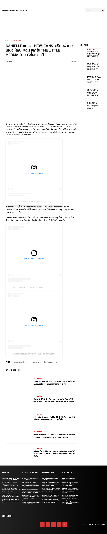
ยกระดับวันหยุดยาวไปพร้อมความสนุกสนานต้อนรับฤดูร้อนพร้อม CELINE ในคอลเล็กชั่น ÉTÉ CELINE (10, 484)
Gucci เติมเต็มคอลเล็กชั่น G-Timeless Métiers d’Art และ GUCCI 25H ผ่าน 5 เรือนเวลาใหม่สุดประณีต (30, 485)
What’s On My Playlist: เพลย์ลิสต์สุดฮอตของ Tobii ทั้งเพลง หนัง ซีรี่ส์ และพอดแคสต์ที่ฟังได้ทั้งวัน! (50, 495)
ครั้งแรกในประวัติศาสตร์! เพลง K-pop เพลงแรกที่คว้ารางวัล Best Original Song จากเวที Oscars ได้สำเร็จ (54, 454)
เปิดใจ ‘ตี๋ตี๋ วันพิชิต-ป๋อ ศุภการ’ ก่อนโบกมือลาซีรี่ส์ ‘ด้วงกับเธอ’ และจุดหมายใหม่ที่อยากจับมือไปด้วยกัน (53, 400)
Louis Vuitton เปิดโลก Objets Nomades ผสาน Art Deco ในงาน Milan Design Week (94, 79)
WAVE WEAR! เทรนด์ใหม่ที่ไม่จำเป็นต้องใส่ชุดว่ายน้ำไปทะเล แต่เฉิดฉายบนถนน (11, 501)
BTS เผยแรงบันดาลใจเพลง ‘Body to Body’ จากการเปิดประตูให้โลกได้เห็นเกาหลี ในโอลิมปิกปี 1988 (50, 501)
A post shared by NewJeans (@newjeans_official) (34, 202)
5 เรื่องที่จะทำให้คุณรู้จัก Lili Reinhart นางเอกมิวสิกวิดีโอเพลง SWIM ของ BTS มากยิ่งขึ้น (54, 418)
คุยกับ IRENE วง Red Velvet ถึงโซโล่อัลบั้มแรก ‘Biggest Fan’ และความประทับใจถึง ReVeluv (51, 490)
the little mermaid (50, 362)
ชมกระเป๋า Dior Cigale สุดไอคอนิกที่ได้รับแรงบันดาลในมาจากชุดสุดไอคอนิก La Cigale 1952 (11, 490)
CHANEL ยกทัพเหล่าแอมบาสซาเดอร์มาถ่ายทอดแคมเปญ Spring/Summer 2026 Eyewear (10, 495)
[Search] (103, 10)
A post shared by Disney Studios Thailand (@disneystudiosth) (34, 287)
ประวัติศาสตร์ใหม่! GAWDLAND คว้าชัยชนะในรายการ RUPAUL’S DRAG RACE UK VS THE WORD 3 (54, 435)
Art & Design (91, 74)
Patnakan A (9, 61)
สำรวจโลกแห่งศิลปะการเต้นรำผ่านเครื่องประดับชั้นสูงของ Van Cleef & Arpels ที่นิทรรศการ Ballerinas (31, 491)
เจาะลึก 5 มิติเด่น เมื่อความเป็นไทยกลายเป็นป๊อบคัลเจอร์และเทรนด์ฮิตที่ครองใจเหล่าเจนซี (93, 54)
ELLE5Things (91, 49)
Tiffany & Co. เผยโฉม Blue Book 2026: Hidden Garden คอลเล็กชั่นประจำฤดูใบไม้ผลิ (31, 478)
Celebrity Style (92, 87)
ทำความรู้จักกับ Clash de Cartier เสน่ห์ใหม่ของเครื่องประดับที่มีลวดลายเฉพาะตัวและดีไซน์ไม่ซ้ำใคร (31, 502)
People (89, 61)
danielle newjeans (20, 362)
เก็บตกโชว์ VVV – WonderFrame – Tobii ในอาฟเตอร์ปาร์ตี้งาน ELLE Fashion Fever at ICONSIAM (70, 497)
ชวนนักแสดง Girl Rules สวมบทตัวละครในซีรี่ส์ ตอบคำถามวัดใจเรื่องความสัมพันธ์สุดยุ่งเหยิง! (54, 382)
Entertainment (16, 40)
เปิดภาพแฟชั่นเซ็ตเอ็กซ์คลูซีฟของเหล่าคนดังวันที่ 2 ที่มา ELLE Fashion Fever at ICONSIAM (70, 484)
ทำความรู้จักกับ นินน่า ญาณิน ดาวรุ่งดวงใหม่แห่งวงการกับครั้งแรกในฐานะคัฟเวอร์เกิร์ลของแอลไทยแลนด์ (93, 66)
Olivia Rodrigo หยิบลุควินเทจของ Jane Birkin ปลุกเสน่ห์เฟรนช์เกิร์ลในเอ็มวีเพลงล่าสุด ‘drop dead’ (93, 92)
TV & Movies (37, 378)
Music (89, 100)
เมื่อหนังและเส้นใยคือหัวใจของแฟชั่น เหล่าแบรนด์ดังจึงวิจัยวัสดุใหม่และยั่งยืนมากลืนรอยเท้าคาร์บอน (70, 478)
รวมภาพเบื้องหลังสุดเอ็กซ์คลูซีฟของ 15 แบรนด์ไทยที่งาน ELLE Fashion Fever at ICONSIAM (70, 502)
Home (7, 40)
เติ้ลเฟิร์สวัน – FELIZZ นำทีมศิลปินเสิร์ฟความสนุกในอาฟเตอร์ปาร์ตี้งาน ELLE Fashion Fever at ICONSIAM (70, 490)
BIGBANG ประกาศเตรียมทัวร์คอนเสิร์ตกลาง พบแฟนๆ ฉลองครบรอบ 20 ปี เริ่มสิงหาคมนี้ (93, 105)
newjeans (35, 362)
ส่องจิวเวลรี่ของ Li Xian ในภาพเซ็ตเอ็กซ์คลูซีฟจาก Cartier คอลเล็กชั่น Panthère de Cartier (30, 497)
